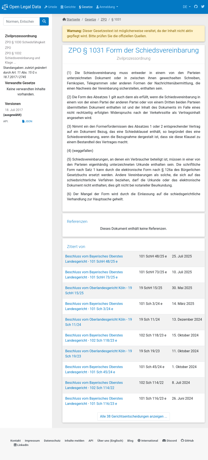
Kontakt (15, 439)
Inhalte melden (74, 439)
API (90, 439)
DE (185, 7)
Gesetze (86, 7)
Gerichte (68, 7)
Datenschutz (52, 439)
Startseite (73, 19)
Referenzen (77, 220)
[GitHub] (195, 7)
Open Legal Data (21, 7)
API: (5, 121)
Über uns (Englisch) (110, 439)
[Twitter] (202, 7)
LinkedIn (21, 444)
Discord (169, 439)
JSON (27, 121)
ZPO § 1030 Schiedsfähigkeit (25, 42)
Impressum (32, 439)
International (148, 439)
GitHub (187, 439)
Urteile (50, 7)
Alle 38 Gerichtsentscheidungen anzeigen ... (133, 415)
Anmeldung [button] (106, 7)
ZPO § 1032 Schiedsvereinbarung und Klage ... (22, 57)
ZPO (8, 48)
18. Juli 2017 (14, 110)
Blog (130, 439)
